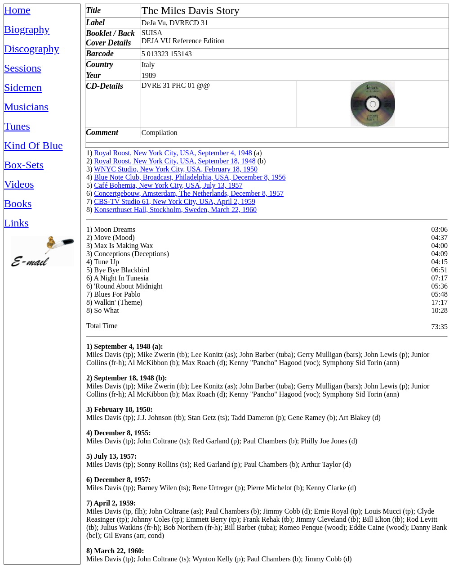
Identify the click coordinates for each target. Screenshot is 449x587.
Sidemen (23, 87)
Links (16, 223)
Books (17, 203)
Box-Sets (24, 165)
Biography (26, 29)
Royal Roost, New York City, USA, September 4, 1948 (173, 153)
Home (17, 10)
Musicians (26, 107)
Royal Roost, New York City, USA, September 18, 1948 (174, 161)
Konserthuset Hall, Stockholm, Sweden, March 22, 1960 (175, 209)
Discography (31, 48)
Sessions (22, 68)
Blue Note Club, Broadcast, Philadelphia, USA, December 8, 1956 (189, 177)
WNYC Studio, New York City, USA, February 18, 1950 (176, 169)
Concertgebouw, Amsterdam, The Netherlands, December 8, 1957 (189, 193)
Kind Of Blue (33, 145)
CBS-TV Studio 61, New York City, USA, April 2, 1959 (174, 201)
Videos (19, 184)
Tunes (17, 126)
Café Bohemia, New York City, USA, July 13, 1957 (168, 185)
